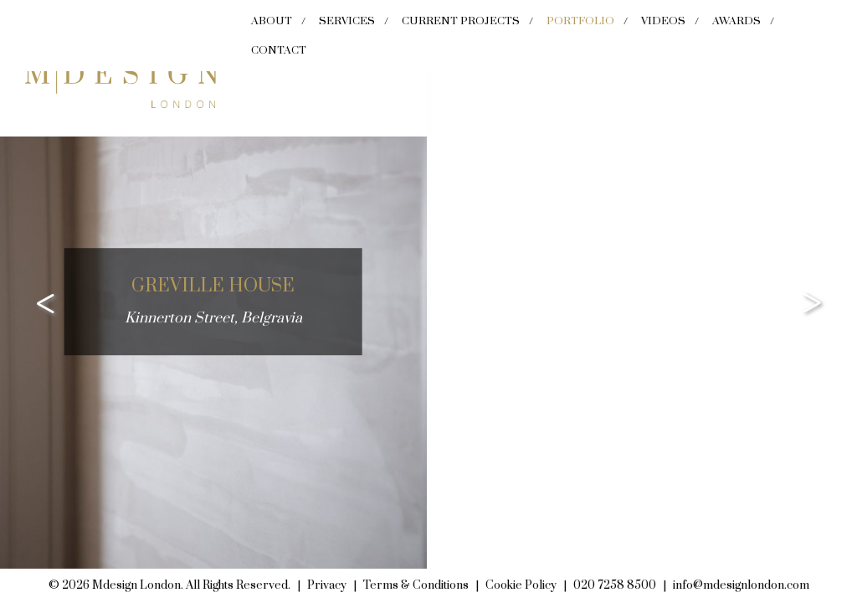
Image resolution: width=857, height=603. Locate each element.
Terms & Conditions (416, 585)
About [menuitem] (271, 21)
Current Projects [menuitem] (461, 21)
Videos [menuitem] (663, 21)
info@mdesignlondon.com (741, 585)
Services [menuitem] (347, 21)
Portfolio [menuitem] (580, 21)
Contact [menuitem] (278, 50)
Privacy (326, 585)
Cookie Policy (521, 585)
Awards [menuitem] (736, 21)
